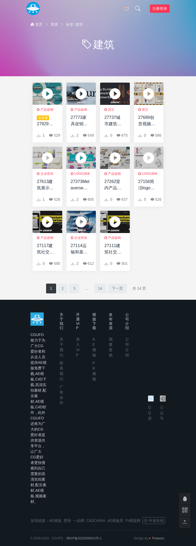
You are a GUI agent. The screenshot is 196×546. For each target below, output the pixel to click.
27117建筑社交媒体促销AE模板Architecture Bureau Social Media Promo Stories (46, 249)
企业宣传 (47, 174)
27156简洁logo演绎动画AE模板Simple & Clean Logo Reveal (147, 185)
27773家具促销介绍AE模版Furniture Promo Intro (80, 121)
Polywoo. (158, 538)
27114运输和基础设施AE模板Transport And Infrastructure (80, 249)
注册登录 (159, 8)
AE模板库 (115, 520)
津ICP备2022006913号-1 (83, 538)
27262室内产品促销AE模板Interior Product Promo (113, 185)
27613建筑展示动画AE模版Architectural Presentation (46, 185)
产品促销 (47, 109)
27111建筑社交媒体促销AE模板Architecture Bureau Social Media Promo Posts (113, 249)
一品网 (78, 520)
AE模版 (55, 520)
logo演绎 (82, 174)
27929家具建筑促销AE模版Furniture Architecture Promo (46, 121)
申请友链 (154, 520)
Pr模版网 (133, 520)
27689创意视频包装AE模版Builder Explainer (147, 121)
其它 (111, 109)
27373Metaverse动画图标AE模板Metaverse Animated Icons (80, 185)
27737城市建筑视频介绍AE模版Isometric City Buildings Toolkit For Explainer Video (113, 121)
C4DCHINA (95, 520)
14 (100, 288)
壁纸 (67, 520)
